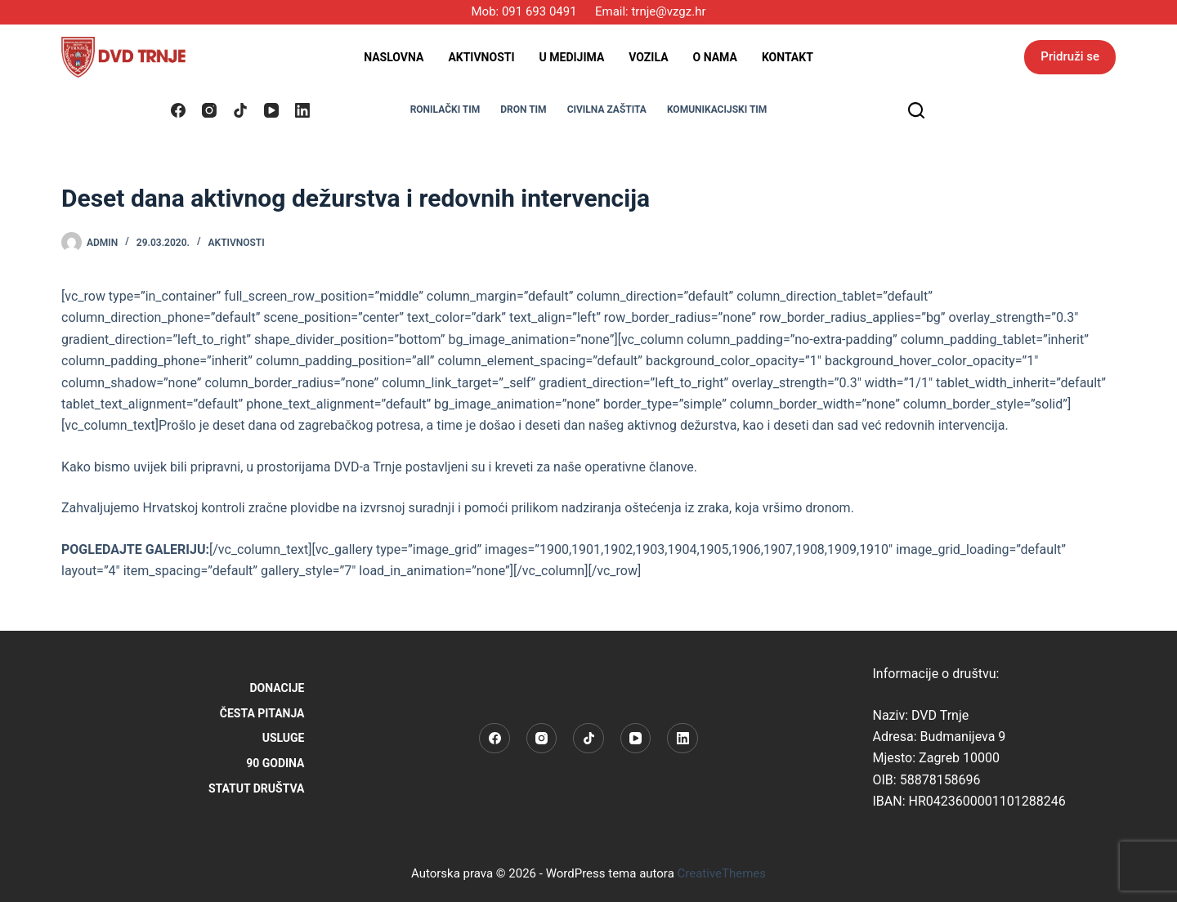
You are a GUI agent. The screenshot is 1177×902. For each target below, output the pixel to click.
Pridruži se (1070, 56)
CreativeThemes (722, 873)
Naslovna (393, 57)
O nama (715, 57)
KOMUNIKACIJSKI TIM (717, 109)
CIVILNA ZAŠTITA (607, 109)
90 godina (275, 763)
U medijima (572, 57)
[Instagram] (209, 110)
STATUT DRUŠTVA (256, 788)
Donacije (277, 687)
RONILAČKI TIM (445, 109)
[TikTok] (240, 110)
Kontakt (787, 57)
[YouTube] (271, 110)
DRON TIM (523, 109)
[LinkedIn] (302, 110)
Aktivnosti (481, 57)
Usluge (283, 737)
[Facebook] (178, 110)
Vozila (648, 57)
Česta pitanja (262, 713)
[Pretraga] (916, 110)
